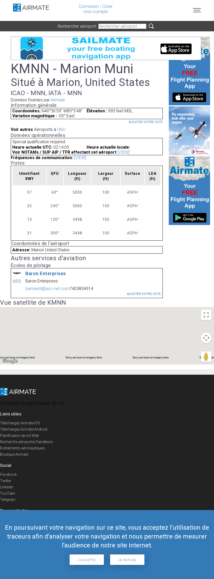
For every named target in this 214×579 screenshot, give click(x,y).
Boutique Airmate (14, 454)
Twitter (5, 481)
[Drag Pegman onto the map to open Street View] (206, 356)
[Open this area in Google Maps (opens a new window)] (10, 361)
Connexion (89, 6)
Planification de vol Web (19, 435)
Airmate (58, 99)
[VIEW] (123, 152)
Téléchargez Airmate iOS (20, 423)
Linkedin (6, 487)
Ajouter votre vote (146, 122)
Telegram (7, 499)
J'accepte (87, 560)
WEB (17, 281)
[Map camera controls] (206, 338)
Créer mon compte (97, 9)
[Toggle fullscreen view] (206, 315)
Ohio (61, 129)
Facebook (8, 474)
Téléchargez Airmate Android (23, 429)
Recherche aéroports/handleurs (26, 442)
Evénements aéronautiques (22, 448)
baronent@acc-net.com (47, 288)
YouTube (7, 493)
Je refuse (127, 560)
